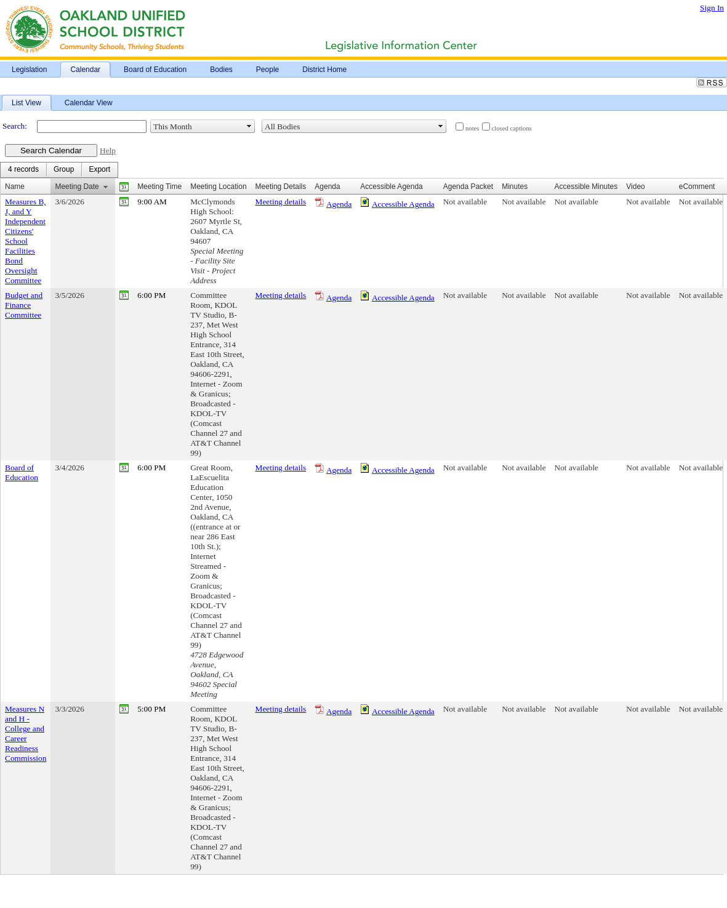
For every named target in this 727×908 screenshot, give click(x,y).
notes (472, 128)
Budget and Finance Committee (23, 305)
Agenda (338, 204)
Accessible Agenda (403, 204)
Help (108, 150)
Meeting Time (159, 186)
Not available (465, 201)
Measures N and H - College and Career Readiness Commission (25, 733)
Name (15, 186)
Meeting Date (76, 186)
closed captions (512, 128)
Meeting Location (218, 186)
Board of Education (21, 472)
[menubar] (59, 170)
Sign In (712, 7)
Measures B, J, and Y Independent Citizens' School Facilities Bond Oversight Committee (25, 241)
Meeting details (281, 201)
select (249, 126)
